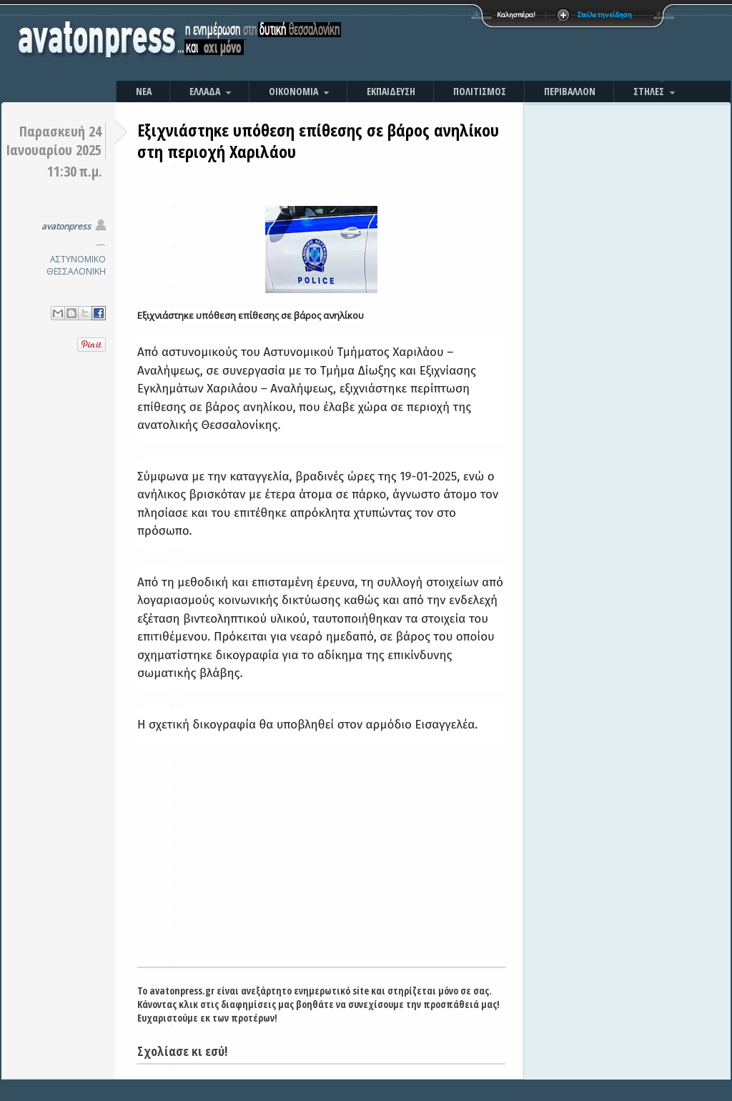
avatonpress (66, 226)
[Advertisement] (519, 43)
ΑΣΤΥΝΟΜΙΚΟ (78, 259)
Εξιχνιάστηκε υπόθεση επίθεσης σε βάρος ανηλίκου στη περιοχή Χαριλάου (318, 140)
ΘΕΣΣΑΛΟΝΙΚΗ (76, 271)
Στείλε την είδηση (605, 14)
